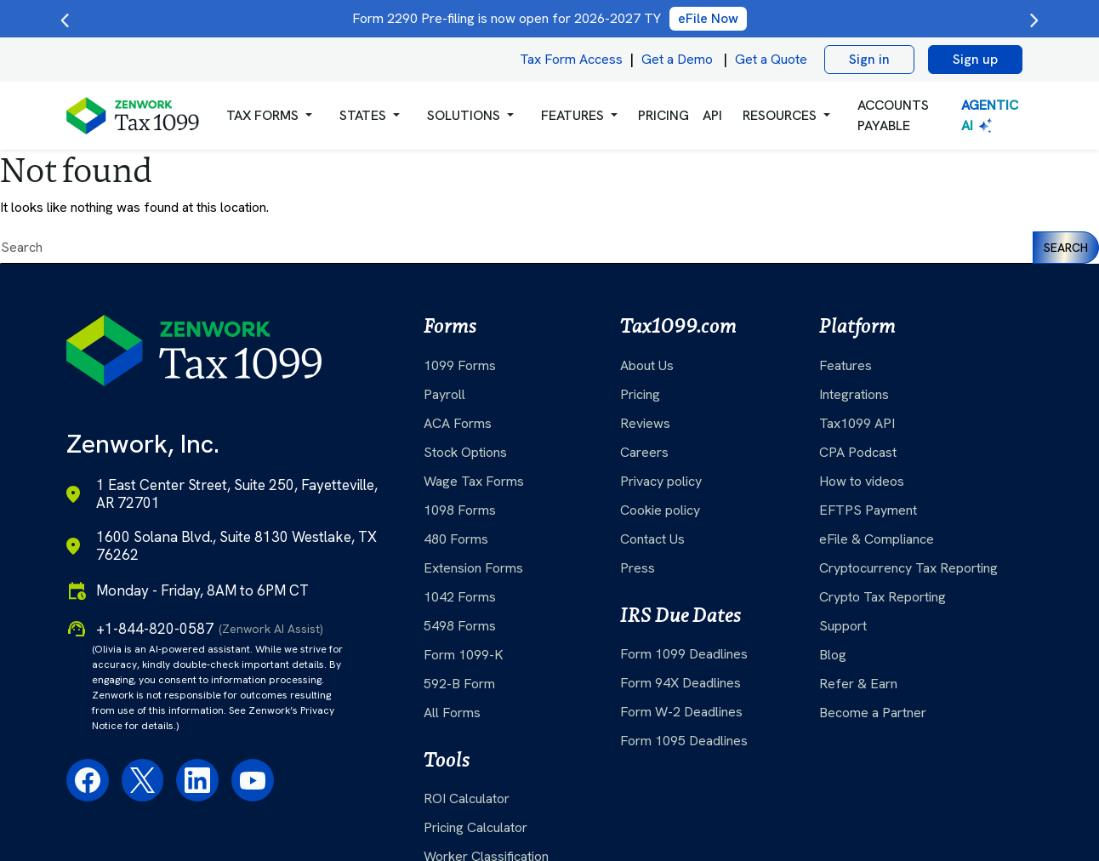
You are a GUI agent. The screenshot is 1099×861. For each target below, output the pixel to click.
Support (843, 626)
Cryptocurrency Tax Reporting (908, 568)
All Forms (452, 712)
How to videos (861, 481)
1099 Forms (460, 365)
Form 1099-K (464, 655)
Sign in (869, 59)
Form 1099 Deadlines (684, 654)
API (712, 115)
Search (1066, 247)
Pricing (640, 394)
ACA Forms (458, 423)
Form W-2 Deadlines (681, 712)
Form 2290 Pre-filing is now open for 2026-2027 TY (549, 18)
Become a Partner (872, 712)
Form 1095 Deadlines (684, 741)
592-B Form (459, 684)
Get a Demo (677, 59)
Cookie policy (660, 510)
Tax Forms (262, 115)
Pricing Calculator (475, 827)
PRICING (663, 115)
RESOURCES (780, 115)
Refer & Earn (858, 684)
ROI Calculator (467, 798)
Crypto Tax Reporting (882, 597)
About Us (647, 365)
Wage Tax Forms (474, 481)
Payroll (444, 394)
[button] (269, 116)
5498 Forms (460, 626)
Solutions (463, 115)
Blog (832, 655)
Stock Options (465, 452)
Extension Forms (473, 568)
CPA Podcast (858, 452)
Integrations (854, 394)
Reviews (645, 423)
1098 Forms (460, 510)
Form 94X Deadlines (680, 683)
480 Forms (456, 539)
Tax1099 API (857, 423)
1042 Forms (460, 597)
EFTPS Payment (868, 510)
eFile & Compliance (876, 539)
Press (637, 568)
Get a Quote (771, 59)
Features (845, 365)
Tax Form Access (571, 59)
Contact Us (652, 539)
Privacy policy (661, 481)
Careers (644, 452)
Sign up (975, 59)
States (362, 115)
